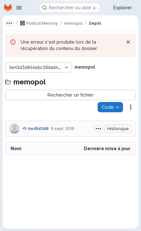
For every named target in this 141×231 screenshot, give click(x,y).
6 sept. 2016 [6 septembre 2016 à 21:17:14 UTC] (62, 128)
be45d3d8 (35, 128)
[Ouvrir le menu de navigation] (19, 8)
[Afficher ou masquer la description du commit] (98, 129)
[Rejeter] (128, 42)
